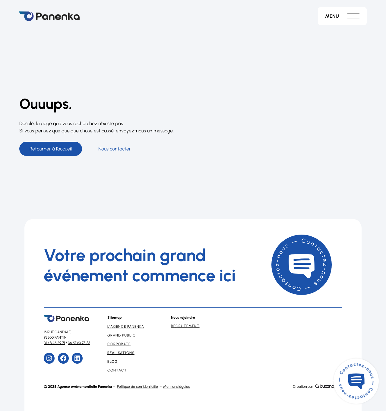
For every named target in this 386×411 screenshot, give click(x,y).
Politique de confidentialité (137, 386)
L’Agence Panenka (125, 326)
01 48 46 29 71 (54, 343)
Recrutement (185, 326)
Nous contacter (114, 149)
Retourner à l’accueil (51, 149)
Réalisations (120, 353)
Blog (112, 361)
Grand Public (121, 335)
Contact (117, 370)
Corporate (119, 344)
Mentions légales (176, 386)
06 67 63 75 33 (79, 343)
